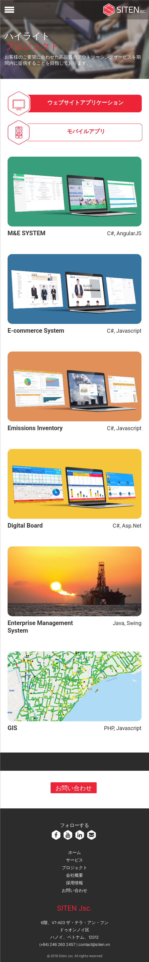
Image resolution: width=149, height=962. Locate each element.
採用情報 (74, 883)
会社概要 (74, 875)
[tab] (84, 103)
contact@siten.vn (94, 945)
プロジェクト (74, 867)
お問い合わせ (73, 788)
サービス (74, 860)
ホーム (74, 852)
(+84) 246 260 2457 (57, 945)
